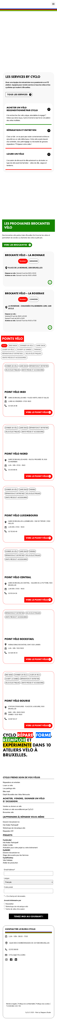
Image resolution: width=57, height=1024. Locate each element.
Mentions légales (11, 1004)
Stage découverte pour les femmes (15, 855)
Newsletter (10, 904)
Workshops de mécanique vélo (17, 906)
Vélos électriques (33, 353)
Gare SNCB (40, 345)
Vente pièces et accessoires (14, 357)
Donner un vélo (26, 345)
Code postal (8, 887)
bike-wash (13, 345)
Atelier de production (10, 863)
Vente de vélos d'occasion (15, 909)
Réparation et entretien (12, 353)
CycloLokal (7, 840)
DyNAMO (6, 850)
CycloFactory (8, 858)
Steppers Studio (46, 1012)
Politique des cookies (43, 1004)
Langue (6, 878)
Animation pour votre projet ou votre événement (20, 847)
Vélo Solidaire (7, 860)
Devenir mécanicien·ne (11, 853)
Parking (37, 349)
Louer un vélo (8, 349)
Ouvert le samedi (24, 349)
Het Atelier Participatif (10, 842)
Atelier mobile (8, 845)
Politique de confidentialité (26, 1004)
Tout (4, 345)
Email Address (9, 869)
